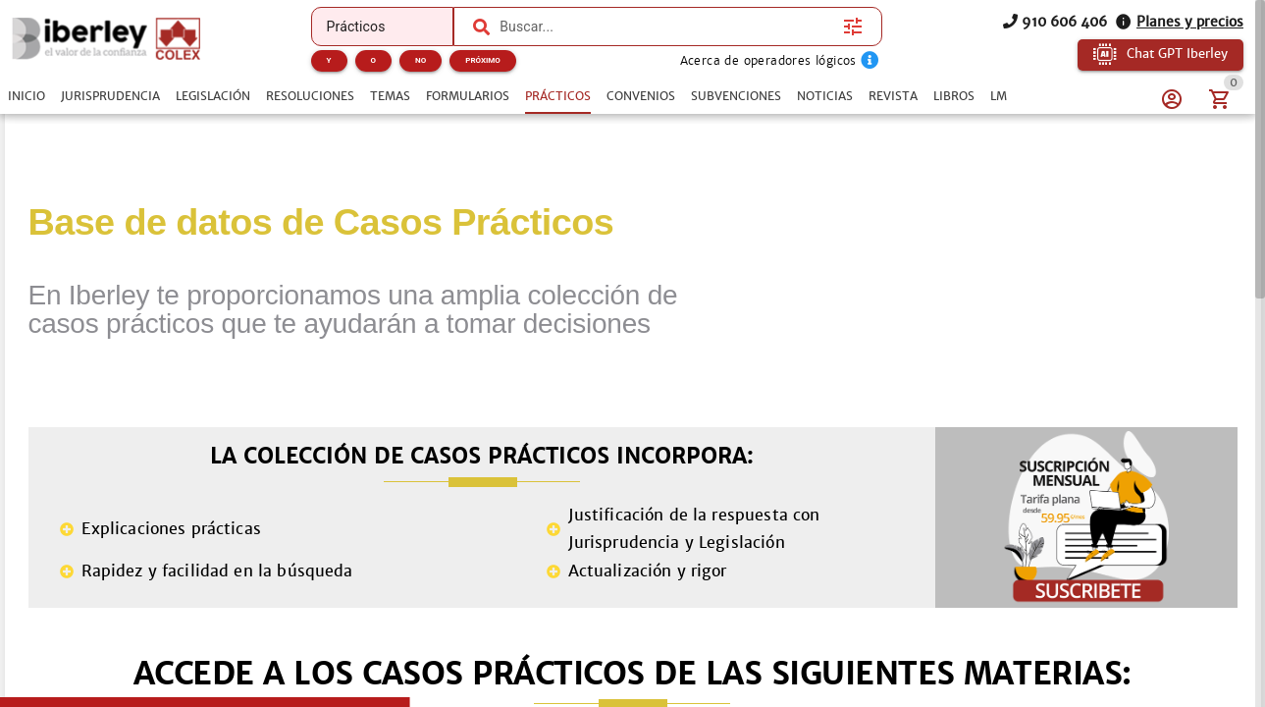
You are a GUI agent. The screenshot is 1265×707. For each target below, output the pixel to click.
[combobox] (666, 26)
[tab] (26, 96)
